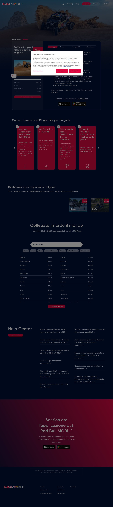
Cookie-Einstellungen (38, 70)
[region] (57, 63)
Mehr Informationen (67, 66)
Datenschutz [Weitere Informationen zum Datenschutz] (70, 59)
